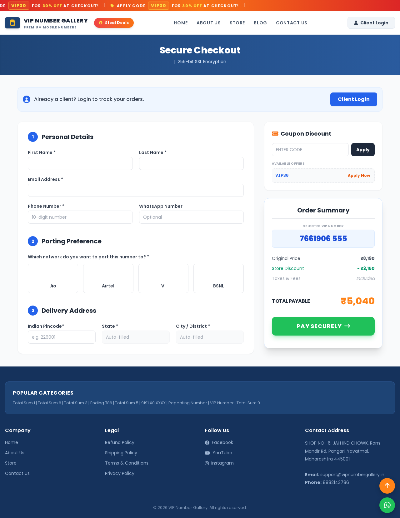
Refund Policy (119, 442)
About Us (209, 23)
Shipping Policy (121, 453)
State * (110, 326)
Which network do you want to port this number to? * (88, 257)
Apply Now (359, 175)
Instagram (219, 463)
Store (237, 23)
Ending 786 (101, 403)
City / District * (193, 326)
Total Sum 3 (76, 403)
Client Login (371, 23)
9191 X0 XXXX (153, 403)
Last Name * (153, 152)
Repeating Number (187, 403)
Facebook (219, 442)
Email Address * (45, 179)
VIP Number (222, 403)
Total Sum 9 (248, 403)
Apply (363, 150)
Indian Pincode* (46, 326)
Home (181, 23)
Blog (260, 23)
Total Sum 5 (126, 403)
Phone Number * (46, 206)
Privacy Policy (119, 473)
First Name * (42, 152)
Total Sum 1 (24, 403)
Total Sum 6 (49, 403)
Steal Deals (114, 22)
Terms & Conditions (126, 463)
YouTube (218, 453)
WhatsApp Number (160, 206)
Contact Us (292, 23)
